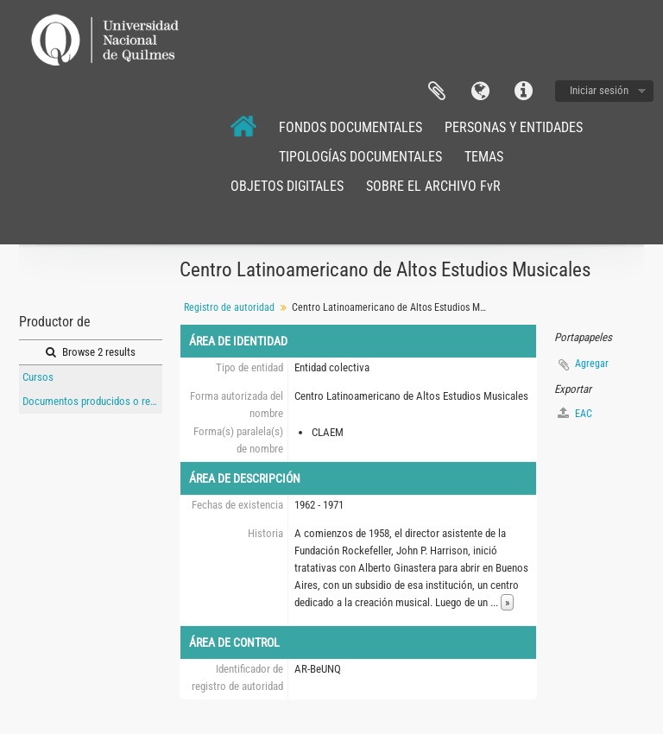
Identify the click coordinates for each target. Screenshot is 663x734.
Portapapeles (436, 91)
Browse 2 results (91, 351)
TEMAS (483, 157)
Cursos (38, 376)
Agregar (592, 364)
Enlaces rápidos (523, 91)
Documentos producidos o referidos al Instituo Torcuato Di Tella (92, 401)
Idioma (480, 91)
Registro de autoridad (229, 307)
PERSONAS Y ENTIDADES (514, 127)
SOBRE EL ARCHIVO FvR (433, 186)
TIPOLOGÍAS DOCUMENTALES (360, 157)
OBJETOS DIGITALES (287, 186)
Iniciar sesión (599, 90)
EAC (575, 413)
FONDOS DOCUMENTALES (350, 127)
